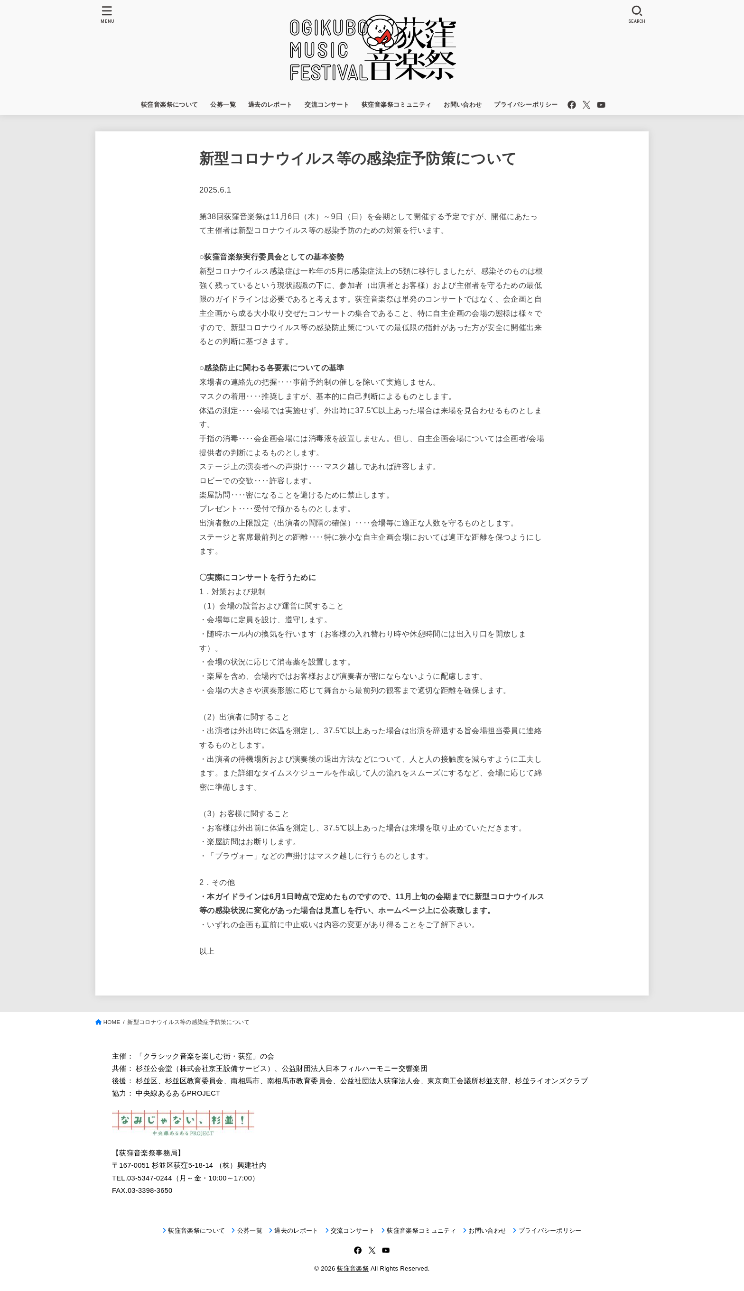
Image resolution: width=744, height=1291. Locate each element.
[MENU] (107, 14)
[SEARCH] (637, 14)
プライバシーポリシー (526, 104)
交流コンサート (327, 104)
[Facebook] (571, 105)
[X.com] (586, 105)
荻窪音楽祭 (353, 1268)
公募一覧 (223, 104)
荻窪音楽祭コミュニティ (397, 104)
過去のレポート (270, 104)
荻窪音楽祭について (169, 104)
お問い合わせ (463, 104)
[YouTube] (601, 105)
